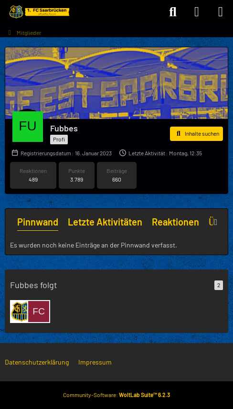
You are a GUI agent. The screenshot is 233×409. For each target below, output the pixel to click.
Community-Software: (116, 394)
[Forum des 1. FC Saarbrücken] (38, 12)
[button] (196, 134)
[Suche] (172, 12)
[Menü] (220, 12)
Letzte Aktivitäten (105, 221)
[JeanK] (21, 311)
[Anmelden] (196, 12)
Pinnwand (37, 221)
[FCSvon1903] (38, 311)
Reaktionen (175, 221)
